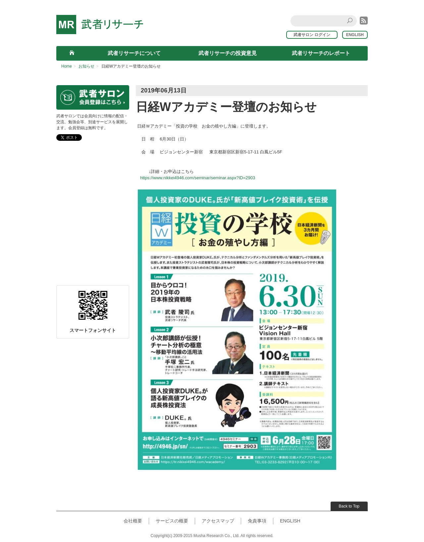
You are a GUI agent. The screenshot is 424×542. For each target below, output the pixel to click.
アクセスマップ (218, 520)
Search (350, 20)
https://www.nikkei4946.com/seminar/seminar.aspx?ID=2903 (197, 177)
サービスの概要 (172, 520)
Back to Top (349, 506)
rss (364, 21)
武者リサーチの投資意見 (227, 53)
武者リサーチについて (134, 53)
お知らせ (86, 66)
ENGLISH (355, 34)
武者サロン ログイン (314, 34)
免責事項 (257, 520)
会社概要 (133, 520)
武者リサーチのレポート (321, 53)
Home (66, 66)
